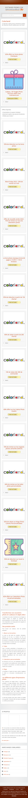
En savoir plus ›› (5, 740)
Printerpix (6, 751)
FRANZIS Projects (8, 758)
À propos (6, 789)
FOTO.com (6, 774)
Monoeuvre (6, 755)
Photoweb (6, 764)
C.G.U (17, 789)
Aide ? (22, 789)
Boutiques (11, 789)
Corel (5, 771)
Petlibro (5, 768)
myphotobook (7, 761)
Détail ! (5, 62)
